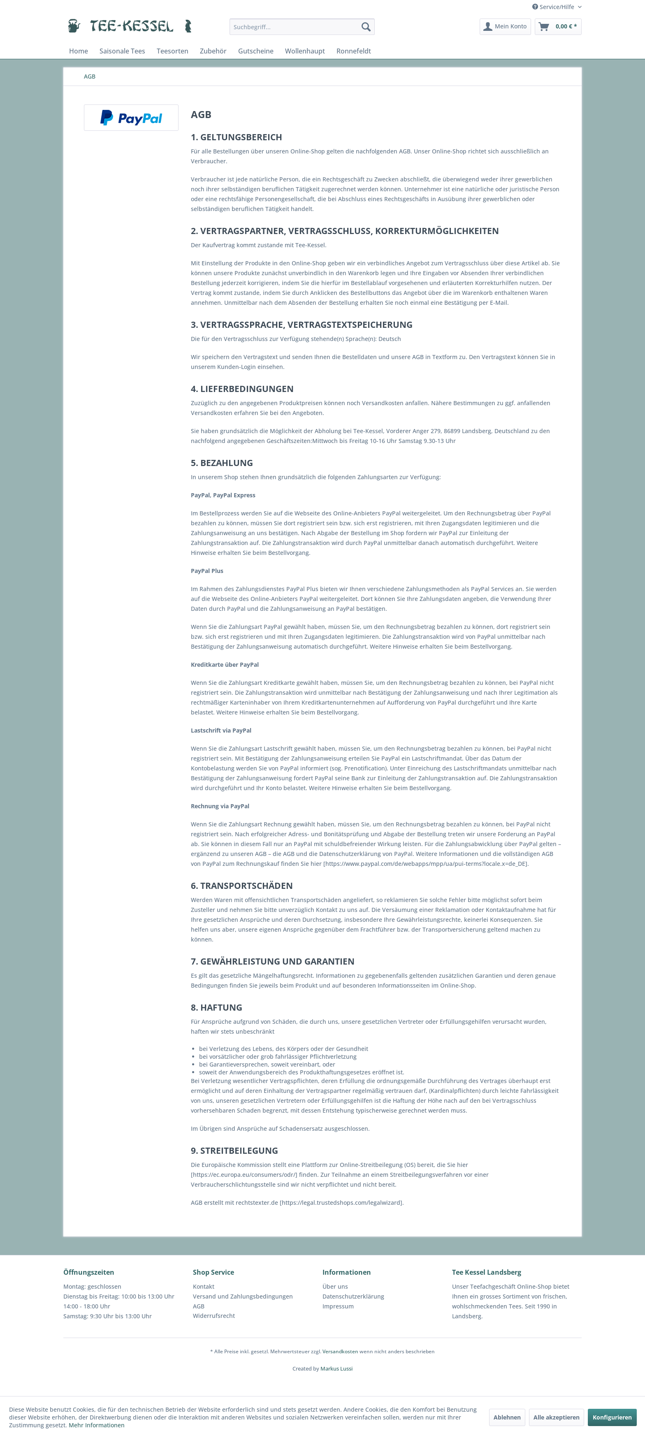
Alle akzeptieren (557, 1417)
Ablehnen (507, 1417)
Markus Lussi (336, 1368)
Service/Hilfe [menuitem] (554, 7)
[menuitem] (302, 27)
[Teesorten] (172, 51)
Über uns (335, 1286)
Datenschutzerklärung (353, 1296)
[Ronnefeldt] (354, 51)
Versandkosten (340, 1351)
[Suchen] (366, 27)
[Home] (78, 51)
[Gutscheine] (255, 51)
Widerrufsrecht (214, 1316)
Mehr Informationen (97, 1425)
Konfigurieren (612, 1417)
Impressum (338, 1306)
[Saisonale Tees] (122, 51)
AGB (198, 1306)
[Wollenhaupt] (305, 51)
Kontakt (203, 1286)
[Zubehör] (213, 51)
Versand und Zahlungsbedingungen (243, 1296)
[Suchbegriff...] (302, 27)
